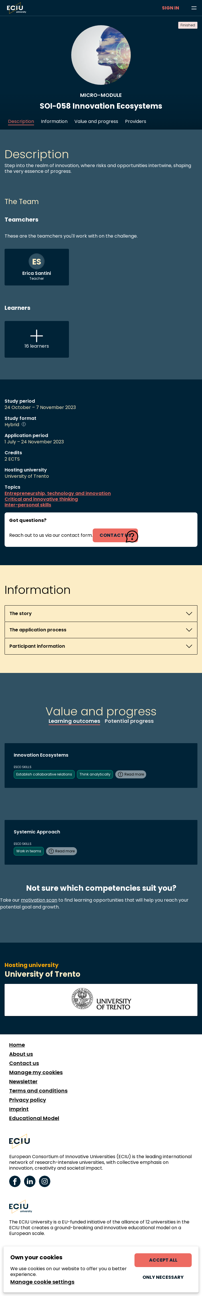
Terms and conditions (38, 1090)
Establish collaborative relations (44, 774)
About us (21, 1054)
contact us (115, 535)
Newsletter (23, 1081)
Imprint (19, 1109)
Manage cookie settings (42, 1282)
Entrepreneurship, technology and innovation (58, 493)
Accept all (163, 1260)
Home (17, 1045)
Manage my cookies (36, 1072)
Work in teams (28, 851)
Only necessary (163, 1277)
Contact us (24, 1063)
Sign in (170, 8)
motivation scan (39, 900)
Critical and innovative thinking (41, 499)
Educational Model (34, 1118)
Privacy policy (27, 1100)
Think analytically (95, 774)
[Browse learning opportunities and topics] (194, 8)
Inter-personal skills (28, 505)
